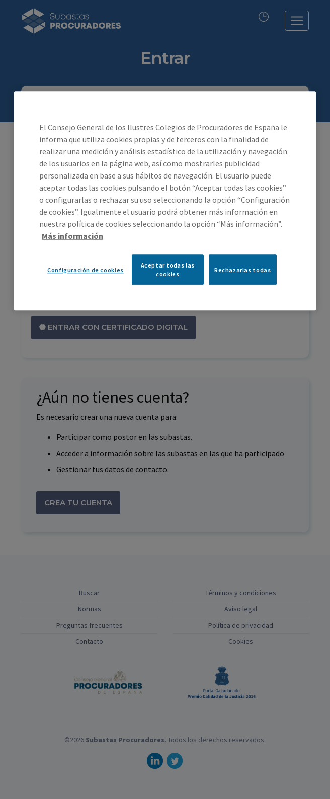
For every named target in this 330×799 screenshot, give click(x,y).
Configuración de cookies (85, 270)
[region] (165, 201)
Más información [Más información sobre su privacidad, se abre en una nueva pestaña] (72, 236)
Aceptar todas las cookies (168, 270)
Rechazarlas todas (242, 270)
